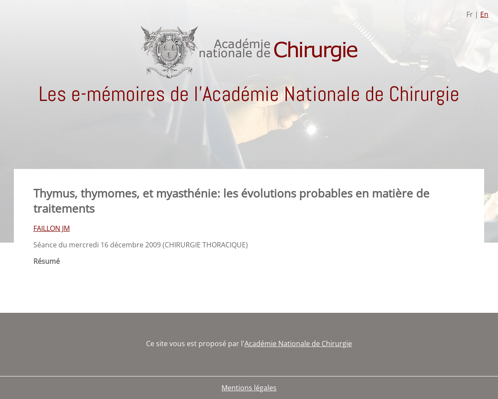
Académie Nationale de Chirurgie (298, 343)
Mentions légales (249, 388)
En (484, 14)
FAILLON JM (51, 228)
